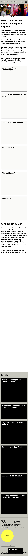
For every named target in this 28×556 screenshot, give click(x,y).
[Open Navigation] (26, 1)
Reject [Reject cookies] (19, 552)
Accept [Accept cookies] (12, 552)
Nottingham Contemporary (12, 2)
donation (21, 250)
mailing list (22, 32)
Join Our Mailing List (8, 545)
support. (4, 231)
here (2, 60)
